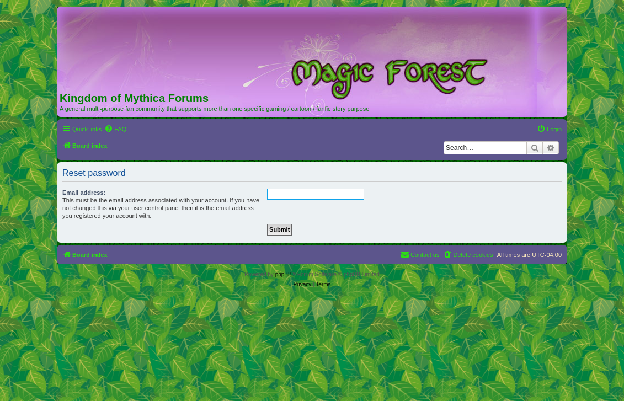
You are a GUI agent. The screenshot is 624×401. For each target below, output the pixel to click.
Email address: (83, 192)
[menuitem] (115, 129)
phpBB (283, 274)
